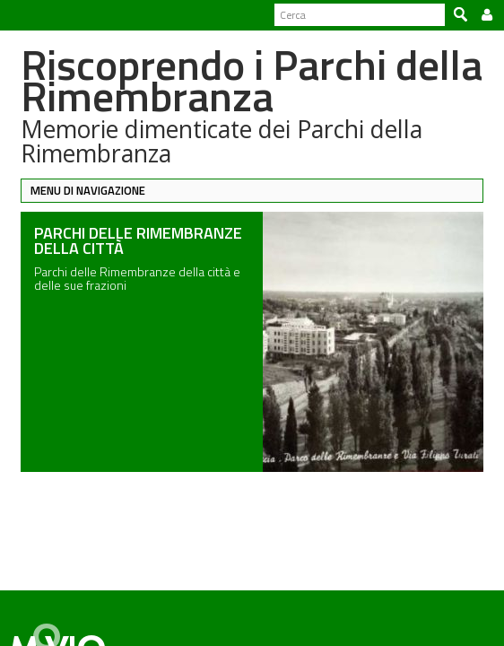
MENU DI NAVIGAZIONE (80, 190)
